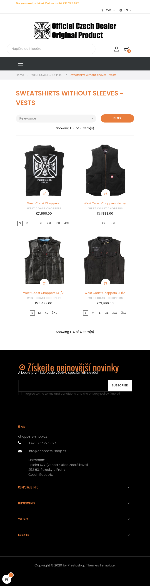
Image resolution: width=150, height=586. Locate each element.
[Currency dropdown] (108, 10)
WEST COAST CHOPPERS (44, 208)
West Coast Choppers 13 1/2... (44, 293)
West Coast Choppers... (44, 203)
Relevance (57, 119)
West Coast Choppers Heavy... (106, 203)
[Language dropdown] (125, 10)
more (115, 393)
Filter (117, 118)
